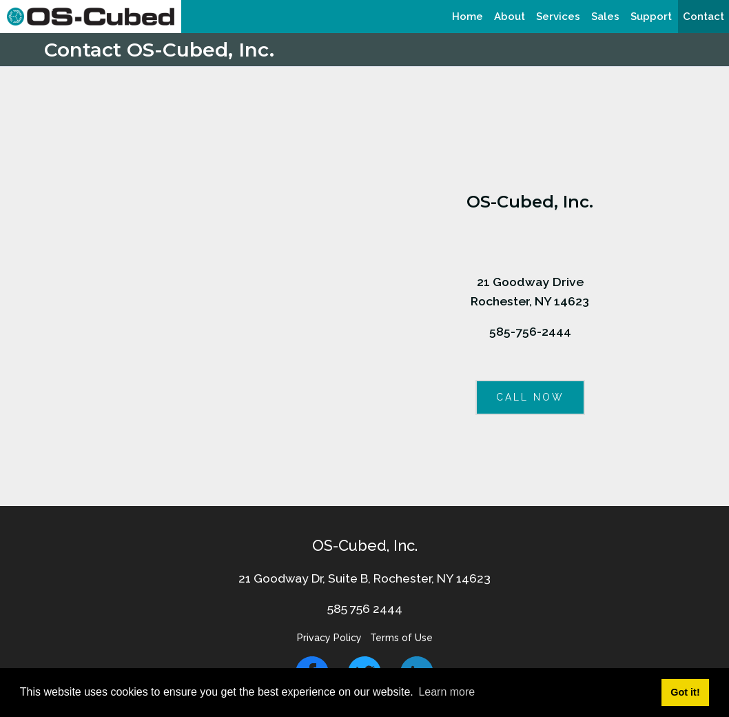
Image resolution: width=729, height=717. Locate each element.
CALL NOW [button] (530, 397)
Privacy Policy (329, 637)
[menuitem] (467, 16)
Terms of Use (401, 637)
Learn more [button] (446, 692)
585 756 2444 (364, 608)
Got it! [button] (684, 692)
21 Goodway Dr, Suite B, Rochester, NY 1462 (361, 578)
